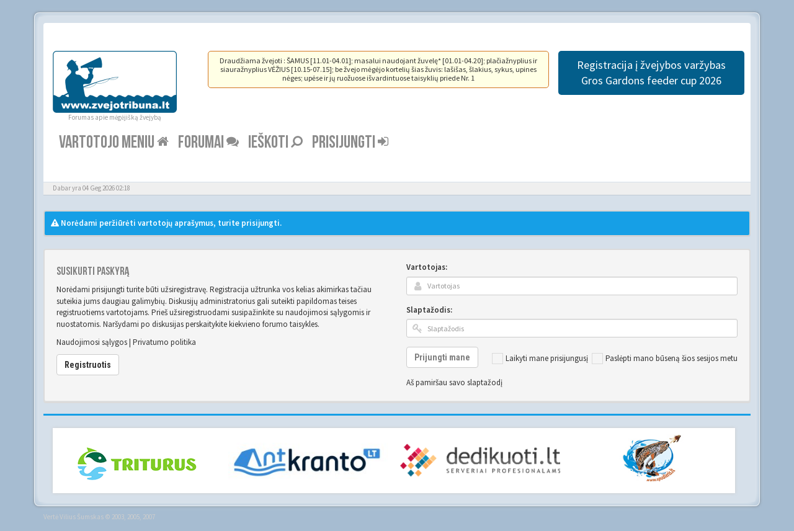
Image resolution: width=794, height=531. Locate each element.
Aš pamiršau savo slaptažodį (454, 382)
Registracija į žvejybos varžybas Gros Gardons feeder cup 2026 (651, 72)
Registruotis (88, 365)
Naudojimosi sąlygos (91, 342)
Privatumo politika (164, 342)
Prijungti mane (442, 357)
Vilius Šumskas (82, 516)
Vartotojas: (426, 267)
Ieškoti (275, 142)
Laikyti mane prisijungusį (540, 358)
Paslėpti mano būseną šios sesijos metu (665, 358)
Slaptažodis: (429, 310)
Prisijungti (350, 142)
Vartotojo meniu (114, 142)
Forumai (208, 142)
